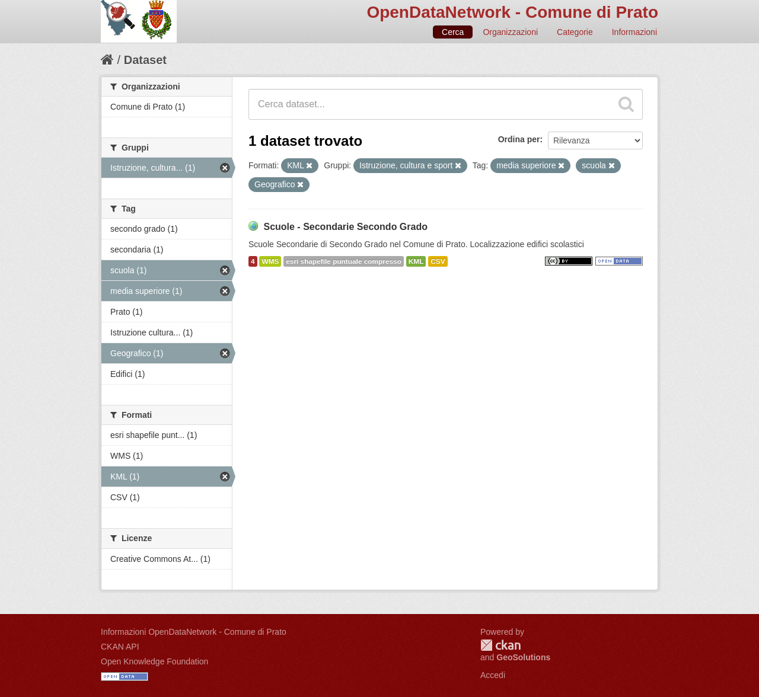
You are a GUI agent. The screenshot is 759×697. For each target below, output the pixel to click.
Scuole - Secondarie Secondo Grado (345, 227)
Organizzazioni (510, 32)
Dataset (145, 59)
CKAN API (120, 646)
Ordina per (519, 139)
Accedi (492, 675)
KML (416, 261)
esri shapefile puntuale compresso (343, 261)
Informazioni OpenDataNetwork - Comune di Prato (193, 632)
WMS (270, 261)
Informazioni (634, 32)
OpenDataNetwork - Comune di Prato (512, 12)
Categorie (575, 32)
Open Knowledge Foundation (154, 661)
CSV (437, 261)
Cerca (453, 32)
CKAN (500, 645)
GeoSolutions (523, 657)
